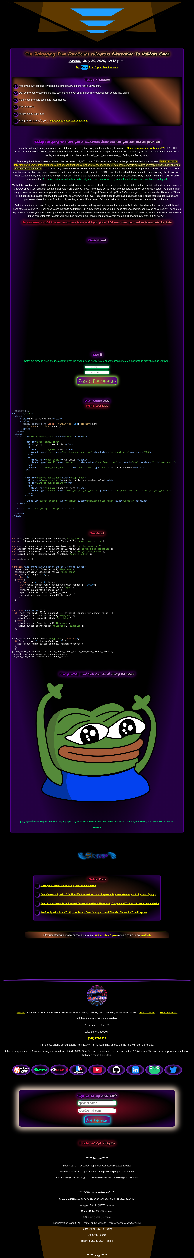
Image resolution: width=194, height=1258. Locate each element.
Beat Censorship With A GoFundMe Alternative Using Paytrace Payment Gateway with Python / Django (98, 930)
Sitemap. (21, 1048)
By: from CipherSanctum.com (97, 67)
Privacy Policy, (147, 1048)
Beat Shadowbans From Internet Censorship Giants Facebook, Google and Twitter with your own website (100, 939)
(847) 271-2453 (97, 1074)
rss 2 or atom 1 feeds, (105, 971)
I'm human (97, 1156)
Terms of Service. (168, 1048)
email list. (146, 971)
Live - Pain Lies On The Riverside (69, 120)
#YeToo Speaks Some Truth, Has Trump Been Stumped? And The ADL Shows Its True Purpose (94, 948)
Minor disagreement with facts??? (146, 148)
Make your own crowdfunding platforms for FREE (68, 921)
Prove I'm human (97, 380)
